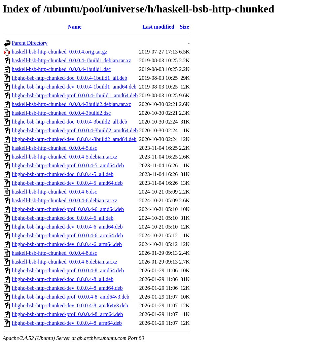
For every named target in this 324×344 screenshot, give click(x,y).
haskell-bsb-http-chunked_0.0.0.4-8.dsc (54, 253)
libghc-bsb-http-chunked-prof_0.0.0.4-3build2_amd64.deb (75, 130)
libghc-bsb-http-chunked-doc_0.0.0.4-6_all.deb (62, 218)
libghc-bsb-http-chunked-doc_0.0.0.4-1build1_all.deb (69, 78)
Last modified (158, 27)
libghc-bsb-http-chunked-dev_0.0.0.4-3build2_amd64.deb (74, 139)
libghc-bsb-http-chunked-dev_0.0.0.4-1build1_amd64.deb (74, 87)
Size (184, 27)
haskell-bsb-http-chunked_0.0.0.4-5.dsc (54, 148)
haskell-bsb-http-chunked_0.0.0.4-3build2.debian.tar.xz (71, 104)
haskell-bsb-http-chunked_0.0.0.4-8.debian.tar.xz (64, 262)
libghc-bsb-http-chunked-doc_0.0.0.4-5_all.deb (62, 174)
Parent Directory (29, 43)
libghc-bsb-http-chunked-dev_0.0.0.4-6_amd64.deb (67, 227)
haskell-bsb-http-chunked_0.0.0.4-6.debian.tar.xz (64, 200)
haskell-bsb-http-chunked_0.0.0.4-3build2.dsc (61, 113)
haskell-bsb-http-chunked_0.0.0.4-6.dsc (54, 192)
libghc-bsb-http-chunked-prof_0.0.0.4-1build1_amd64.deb (75, 95)
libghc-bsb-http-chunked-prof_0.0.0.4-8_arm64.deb (67, 314)
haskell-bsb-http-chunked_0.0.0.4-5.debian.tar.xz (64, 157)
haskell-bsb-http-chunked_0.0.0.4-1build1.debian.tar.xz (71, 60)
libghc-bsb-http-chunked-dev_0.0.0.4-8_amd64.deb (67, 288)
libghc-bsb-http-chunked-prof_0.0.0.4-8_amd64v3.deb (70, 297)
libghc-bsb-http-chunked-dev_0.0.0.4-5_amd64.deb (67, 183)
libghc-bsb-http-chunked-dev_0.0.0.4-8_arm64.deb (67, 323)
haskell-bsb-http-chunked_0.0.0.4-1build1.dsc (61, 69)
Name (74, 27)
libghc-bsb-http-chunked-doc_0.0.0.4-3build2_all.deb (69, 122)
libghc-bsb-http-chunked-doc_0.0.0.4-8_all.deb (62, 279)
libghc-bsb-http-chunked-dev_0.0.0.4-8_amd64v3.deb (70, 305)
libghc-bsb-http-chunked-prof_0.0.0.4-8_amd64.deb (68, 270)
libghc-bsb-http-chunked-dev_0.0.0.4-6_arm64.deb (67, 244)
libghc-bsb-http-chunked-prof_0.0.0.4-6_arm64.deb (67, 235)
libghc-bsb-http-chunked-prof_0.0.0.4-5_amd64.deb (68, 165)
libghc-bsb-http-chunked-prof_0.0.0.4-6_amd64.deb (68, 209)
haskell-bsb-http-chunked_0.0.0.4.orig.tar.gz (59, 52)
